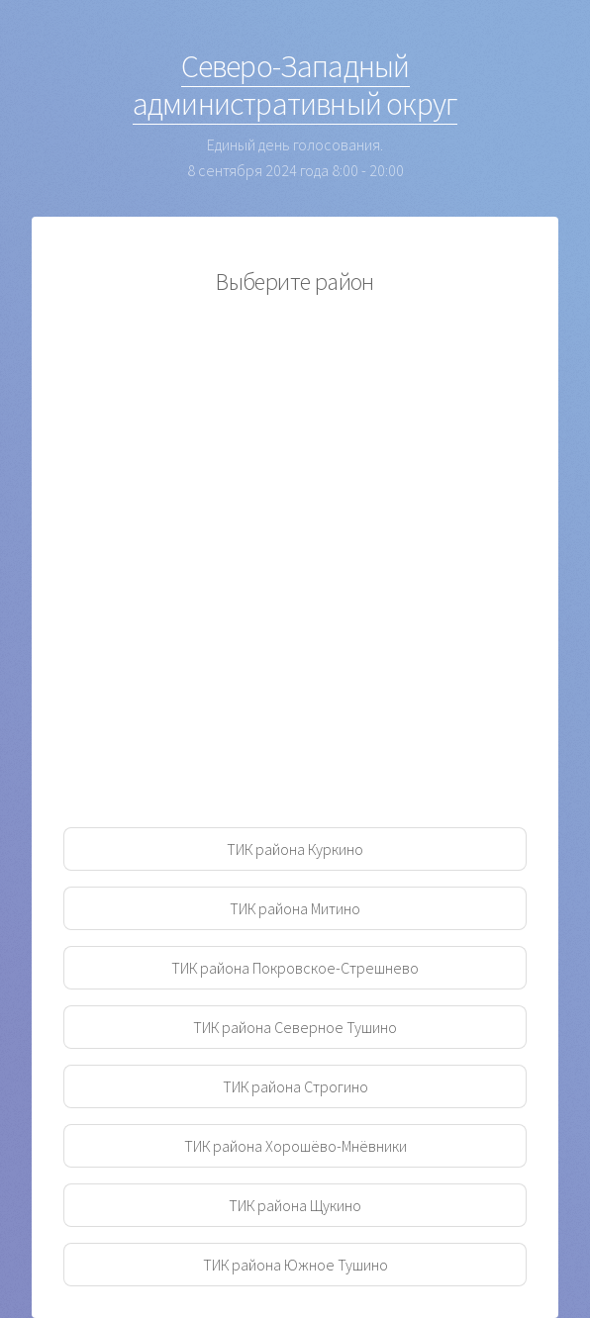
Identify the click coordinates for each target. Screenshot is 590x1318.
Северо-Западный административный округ (295, 85)
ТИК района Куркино (295, 849)
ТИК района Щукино (295, 1205)
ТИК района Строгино (295, 1086)
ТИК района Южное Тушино (295, 1264)
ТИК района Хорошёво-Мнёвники (295, 1146)
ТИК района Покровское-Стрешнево (295, 968)
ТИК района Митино (295, 908)
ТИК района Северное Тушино (295, 1027)
